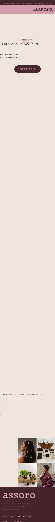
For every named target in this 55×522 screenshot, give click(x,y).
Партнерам (40, 10)
